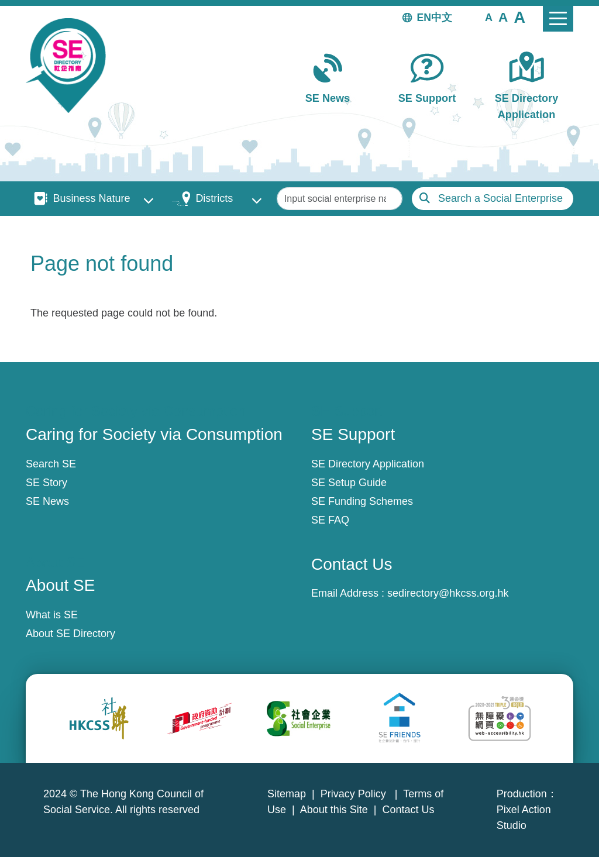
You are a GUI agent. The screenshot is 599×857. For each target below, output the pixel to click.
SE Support (427, 98)
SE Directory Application (527, 106)
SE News (327, 98)
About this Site (334, 809)
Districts (214, 198)
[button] (489, 17)
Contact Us (409, 809)
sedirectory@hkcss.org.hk (447, 593)
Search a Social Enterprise (500, 198)
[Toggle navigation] (558, 19)
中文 (441, 17)
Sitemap (286, 794)
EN (424, 17)
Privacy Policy (355, 794)
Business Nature (91, 198)
